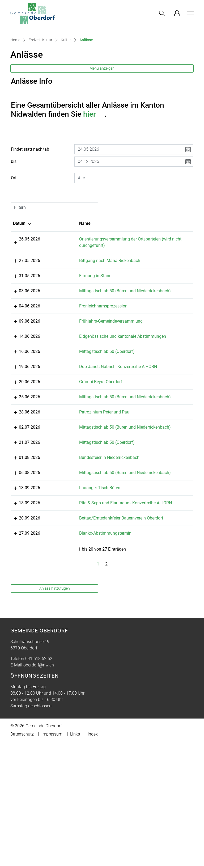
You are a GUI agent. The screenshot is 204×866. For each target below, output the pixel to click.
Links (75, 852)
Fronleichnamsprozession (87, 353)
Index (93, 852)
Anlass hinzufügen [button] (54, 706)
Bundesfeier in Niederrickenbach (93, 537)
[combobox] (133, 219)
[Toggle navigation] (190, 13)
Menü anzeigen (102, 110)
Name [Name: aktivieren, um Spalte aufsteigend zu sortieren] (68, 264)
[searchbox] (134, 219)
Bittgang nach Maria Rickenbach (93, 302)
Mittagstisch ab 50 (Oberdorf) (90, 412)
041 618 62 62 (38, 776)
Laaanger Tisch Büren (83, 573)
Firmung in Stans (79, 317)
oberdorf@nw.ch (38, 782)
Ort (13, 219)
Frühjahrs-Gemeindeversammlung (94, 368)
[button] (163, 13)
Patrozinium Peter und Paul (88, 485)
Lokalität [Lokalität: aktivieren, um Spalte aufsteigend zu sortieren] (147, 264)
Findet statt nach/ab (30, 190)
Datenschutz (22, 852)
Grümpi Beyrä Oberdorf (84, 448)
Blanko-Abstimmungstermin (89, 638)
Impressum (51, 852)
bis (13, 202)
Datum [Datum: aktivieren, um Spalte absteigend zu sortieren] (19, 264)
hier (93, 155)
